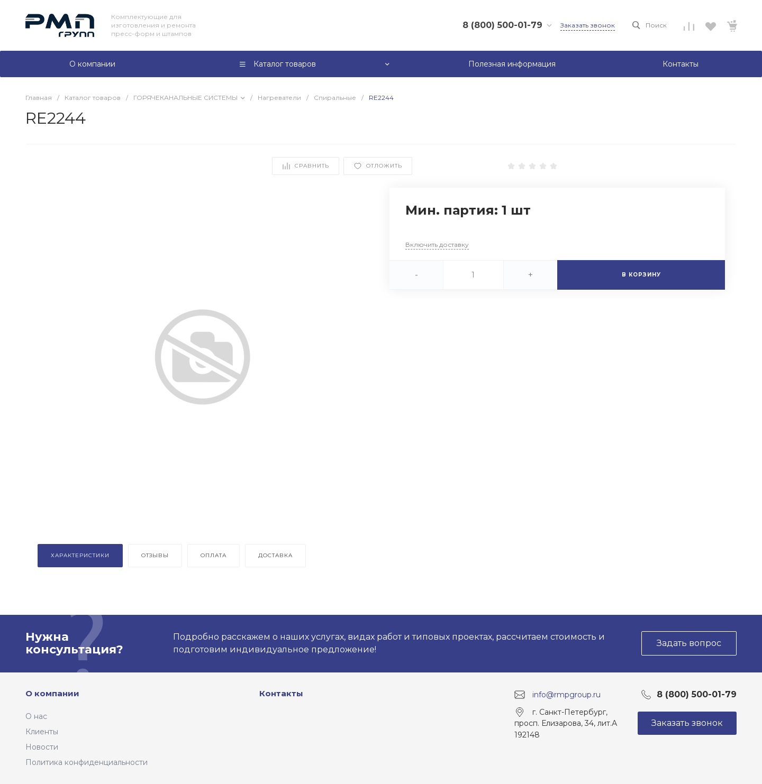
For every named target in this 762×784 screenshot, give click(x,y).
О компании (52, 693)
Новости (41, 747)
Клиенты (41, 731)
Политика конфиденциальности (86, 762)
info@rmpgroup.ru (566, 694)
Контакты (281, 693)
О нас (36, 716)
